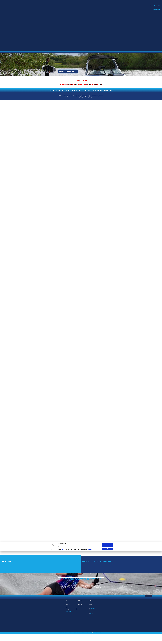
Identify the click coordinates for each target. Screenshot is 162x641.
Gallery (79, 51)
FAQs (103, 51)
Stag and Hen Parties (92, 608)
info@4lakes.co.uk (156, 9)
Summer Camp (75, 51)
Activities (53, 51)
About (84, 51)
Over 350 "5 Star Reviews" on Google (81, 45)
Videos (82, 51)
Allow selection (107, 636)
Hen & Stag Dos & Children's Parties (67, 51)
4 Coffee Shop (110, 51)
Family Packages (99, 51)
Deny (107, 638)
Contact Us (105, 51)
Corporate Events (58, 51)
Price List (94, 51)
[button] (68, 71)
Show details (90, 639)
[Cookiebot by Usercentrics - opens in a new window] (52, 639)
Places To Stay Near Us (89, 51)
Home (50, 51)
